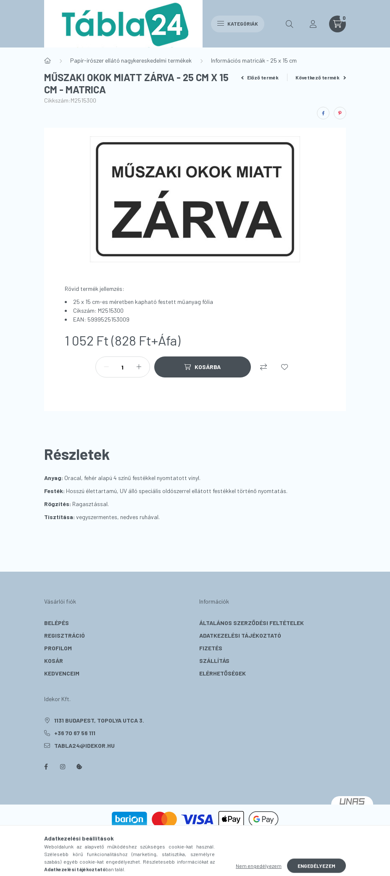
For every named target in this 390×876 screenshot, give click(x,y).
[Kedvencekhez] (284, 367)
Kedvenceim (61, 673)
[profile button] (313, 24)
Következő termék (320, 77)
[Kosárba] (202, 366)
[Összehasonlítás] (263, 367)
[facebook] (323, 113)
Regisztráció (64, 635)
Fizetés (210, 648)
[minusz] (106, 367)
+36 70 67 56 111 (74, 732)
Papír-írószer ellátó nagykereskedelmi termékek (131, 60)
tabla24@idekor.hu (84, 745)
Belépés (56, 622)
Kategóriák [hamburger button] (237, 23)
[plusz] (139, 367)
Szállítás (214, 660)
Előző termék (260, 77)
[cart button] (337, 24)
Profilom (58, 648)
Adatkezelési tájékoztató (240, 635)
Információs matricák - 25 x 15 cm (254, 60)
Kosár (53, 660)
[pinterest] (340, 113)
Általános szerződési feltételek (251, 622)
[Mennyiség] (122, 367)
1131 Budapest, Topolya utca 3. (99, 720)
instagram (62, 766)
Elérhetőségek (222, 673)
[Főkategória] (47, 60)
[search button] (289, 24)
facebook (45, 766)
